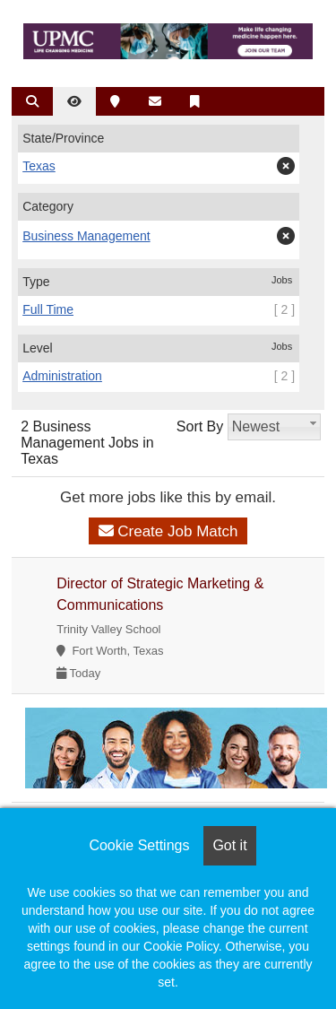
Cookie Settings (139, 845)
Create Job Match (168, 531)
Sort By (200, 426)
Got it (229, 845)
